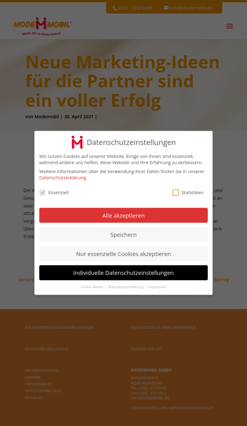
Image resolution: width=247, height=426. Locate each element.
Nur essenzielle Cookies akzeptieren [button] (124, 253)
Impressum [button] (157, 286)
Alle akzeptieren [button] (123, 215)
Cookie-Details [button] (93, 286)
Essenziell (54, 192)
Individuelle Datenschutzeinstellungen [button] (123, 272)
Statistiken (187, 192)
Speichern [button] (123, 234)
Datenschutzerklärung (63, 178)
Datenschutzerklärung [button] (126, 286)
